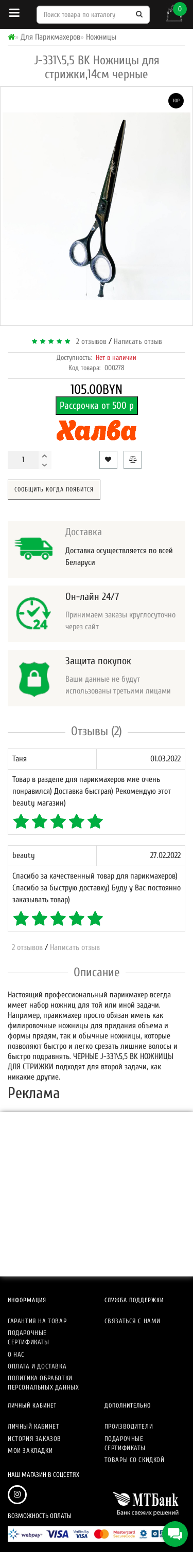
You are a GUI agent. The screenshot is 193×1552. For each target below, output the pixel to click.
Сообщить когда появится (54, 489)
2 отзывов (89, 341)
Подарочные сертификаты (28, 1337)
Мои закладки (30, 1450)
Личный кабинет (33, 1426)
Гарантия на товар (37, 1321)
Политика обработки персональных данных (43, 1382)
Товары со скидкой (134, 1460)
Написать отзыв (138, 341)
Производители (128, 1426)
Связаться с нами (132, 1321)
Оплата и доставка (37, 1366)
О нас (16, 1354)
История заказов (34, 1439)
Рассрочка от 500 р (97, 405)
